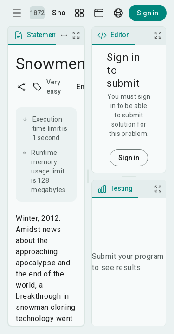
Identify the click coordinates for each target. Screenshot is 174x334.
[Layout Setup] (79, 13)
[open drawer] (16, 13)
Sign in (147, 13)
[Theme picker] (99, 13)
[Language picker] (118, 13)
